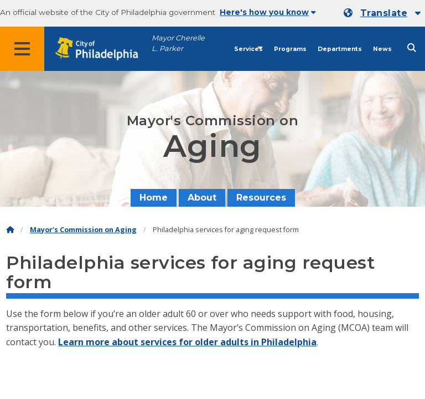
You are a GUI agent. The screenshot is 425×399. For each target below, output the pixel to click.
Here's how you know (268, 12)
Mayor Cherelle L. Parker (178, 43)
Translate (383, 13)
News (382, 49)
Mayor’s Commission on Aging (83, 229)
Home (153, 197)
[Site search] (411, 48)
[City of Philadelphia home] (102, 49)
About (202, 197)
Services (248, 49)
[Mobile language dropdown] (382, 13)
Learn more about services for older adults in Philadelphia (187, 342)
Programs (290, 49)
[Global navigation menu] (22, 49)
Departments (340, 49)
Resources (261, 197)
